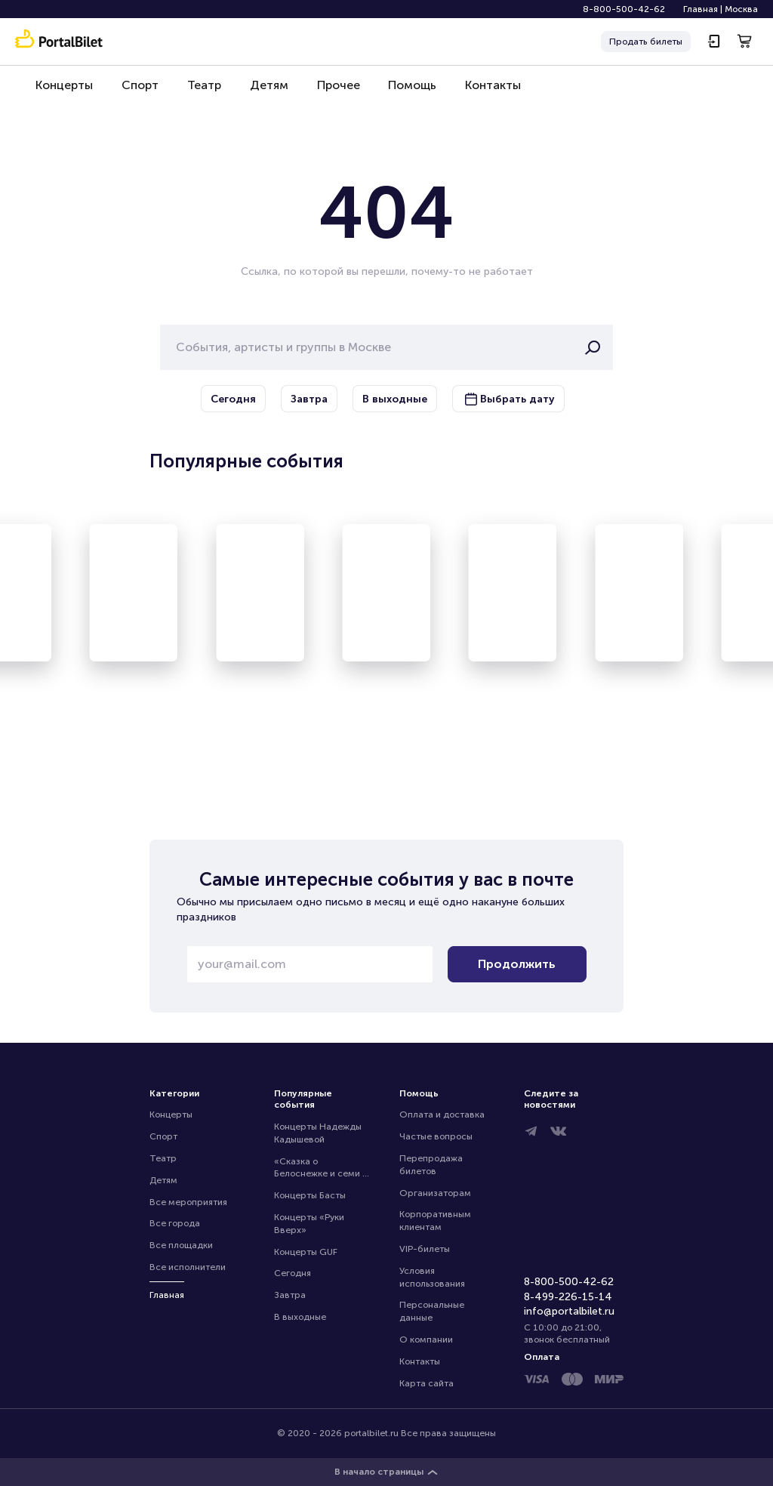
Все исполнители (187, 1267)
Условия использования (432, 1277)
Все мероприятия (188, 1202)
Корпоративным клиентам (436, 1220)
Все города (174, 1223)
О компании (426, 1339)
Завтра (290, 1295)
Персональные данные (433, 1311)
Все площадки (181, 1245)
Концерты (62, 92)
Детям (258, 92)
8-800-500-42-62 (624, 9)
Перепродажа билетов (432, 1164)
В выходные (300, 1317)
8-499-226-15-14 (568, 1296)
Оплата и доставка (442, 1114)
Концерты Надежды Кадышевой (319, 1133)
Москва (741, 9)
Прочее (324, 92)
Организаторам (435, 1193)
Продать (645, 41)
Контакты (474, 92)
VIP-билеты (424, 1249)
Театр (197, 92)
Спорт (135, 92)
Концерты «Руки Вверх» (310, 1223)
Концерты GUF (305, 1252)
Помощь (396, 92)
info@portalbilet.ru (569, 1311)
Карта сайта (426, 1383)
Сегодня (292, 1273)
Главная (700, 9)
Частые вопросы (436, 1136)
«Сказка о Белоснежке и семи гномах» (318, 1168)
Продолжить (517, 964)
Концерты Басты (310, 1195)
